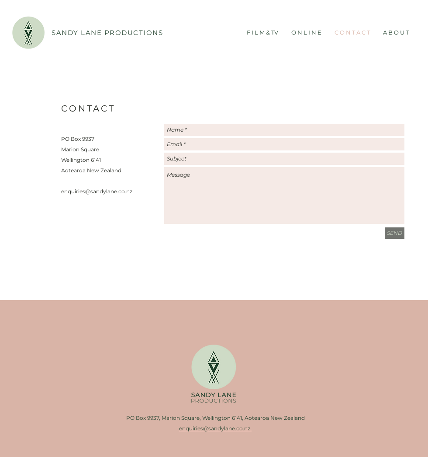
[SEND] (394, 233)
